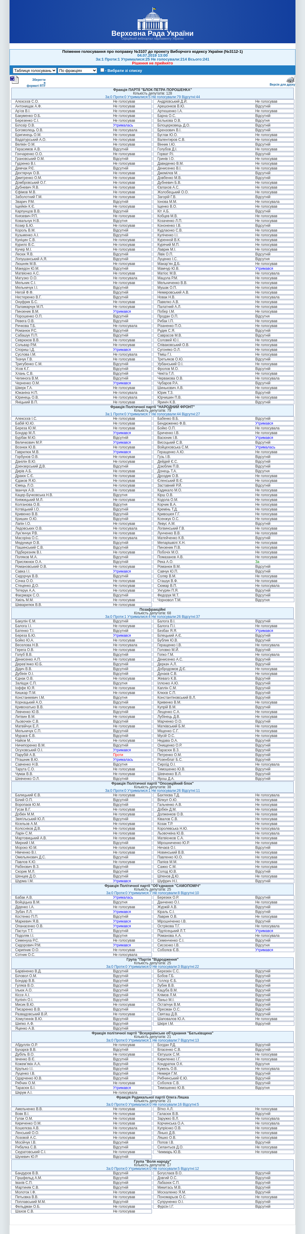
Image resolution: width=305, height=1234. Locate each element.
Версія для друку (282, 83)
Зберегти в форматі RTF (28, 81)
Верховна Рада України (152, 33)
